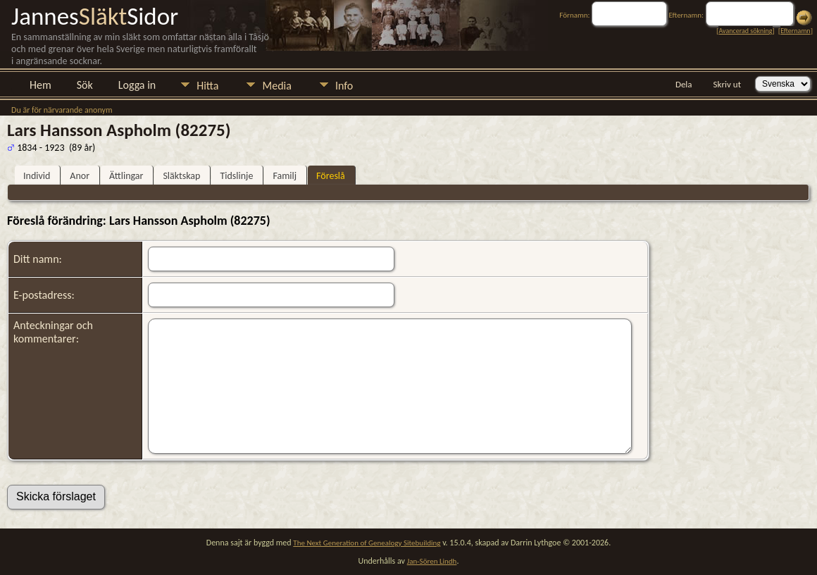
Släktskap (181, 176)
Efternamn (795, 30)
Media (276, 85)
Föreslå (330, 176)
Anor (79, 176)
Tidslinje (236, 176)
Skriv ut (727, 84)
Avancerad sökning (745, 30)
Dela (683, 84)
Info (344, 85)
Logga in (137, 85)
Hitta (207, 85)
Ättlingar (126, 176)
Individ (36, 176)
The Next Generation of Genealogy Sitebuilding (366, 543)
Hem (40, 85)
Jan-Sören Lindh (432, 561)
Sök (85, 85)
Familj (285, 176)
